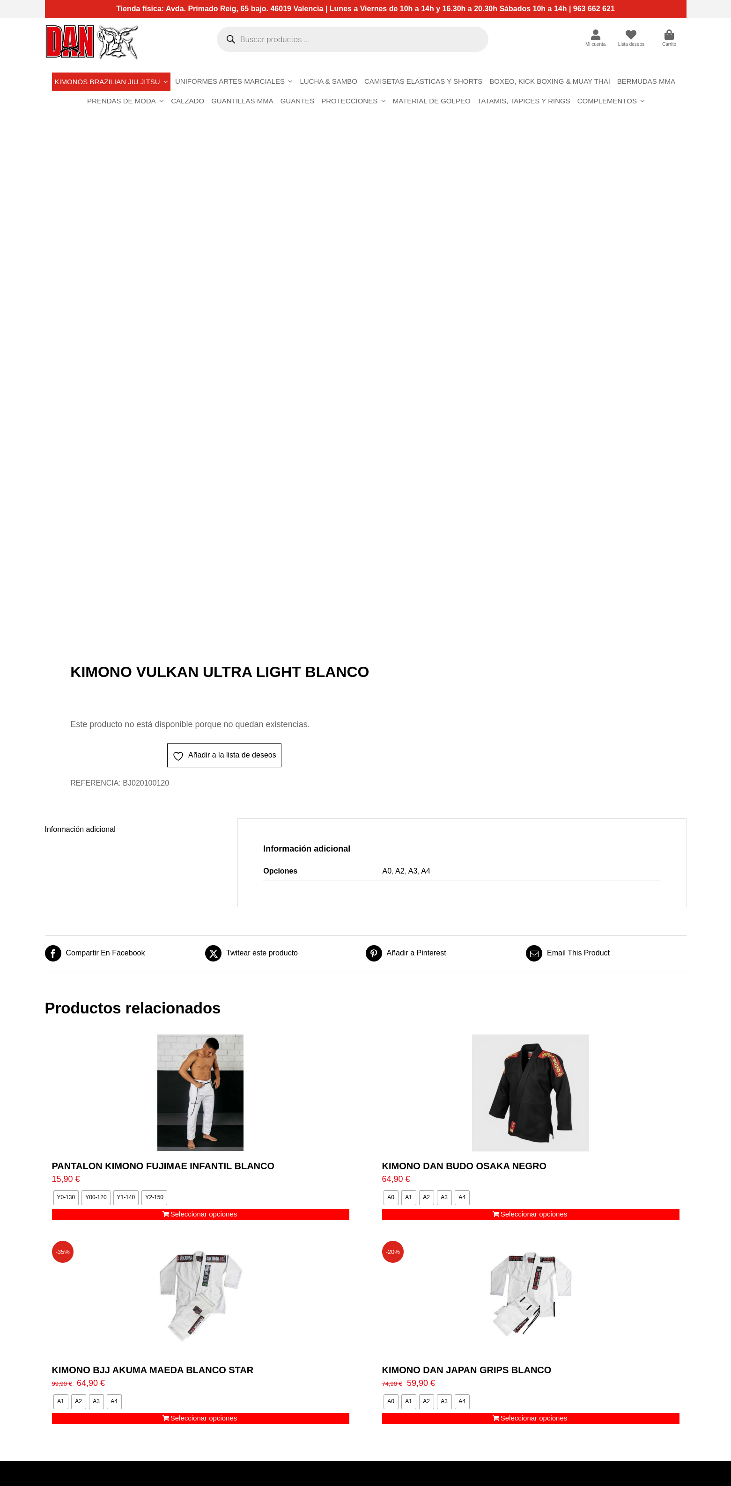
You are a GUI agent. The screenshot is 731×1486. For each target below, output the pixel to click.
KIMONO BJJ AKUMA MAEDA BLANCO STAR (153, 1370)
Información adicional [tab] (80, 829)
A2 (400, 871)
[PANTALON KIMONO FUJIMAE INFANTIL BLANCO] (200, 1092)
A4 (425, 871)
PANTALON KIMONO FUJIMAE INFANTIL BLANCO (163, 1166)
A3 (413, 871)
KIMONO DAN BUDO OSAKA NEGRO (464, 1166)
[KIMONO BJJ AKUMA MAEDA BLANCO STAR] (200, 1296)
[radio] (66, 1198)
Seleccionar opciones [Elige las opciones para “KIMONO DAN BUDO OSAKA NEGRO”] (534, 1214)
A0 (387, 871)
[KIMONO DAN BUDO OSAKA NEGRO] (531, 1092)
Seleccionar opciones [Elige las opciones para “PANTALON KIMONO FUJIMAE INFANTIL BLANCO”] (203, 1214)
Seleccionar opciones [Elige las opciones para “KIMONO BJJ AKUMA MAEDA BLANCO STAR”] (203, 1418)
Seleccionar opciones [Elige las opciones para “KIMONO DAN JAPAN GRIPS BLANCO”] (534, 1418)
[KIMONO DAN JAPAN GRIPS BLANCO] (531, 1296)
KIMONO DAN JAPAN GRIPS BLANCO (467, 1370)
